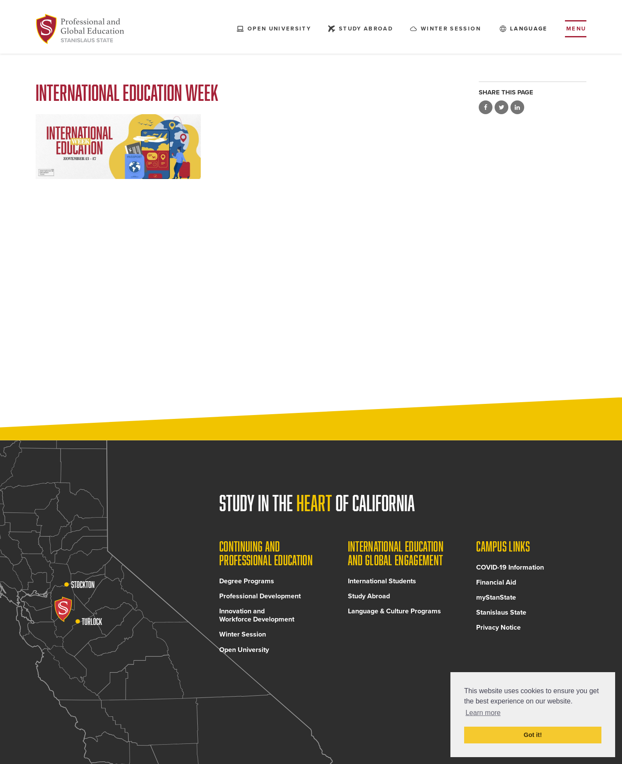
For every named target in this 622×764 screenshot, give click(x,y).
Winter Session (242, 640)
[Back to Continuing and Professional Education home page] (82, 30)
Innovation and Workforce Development (256, 620)
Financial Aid (496, 587)
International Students (382, 586)
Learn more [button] (483, 712)
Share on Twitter (501, 107)
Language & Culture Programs (394, 616)
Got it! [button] (533, 734)
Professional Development (260, 601)
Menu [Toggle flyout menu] (576, 29)
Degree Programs (246, 586)
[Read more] (118, 146)
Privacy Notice (498, 633)
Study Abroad (369, 601)
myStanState (496, 602)
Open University (244, 655)
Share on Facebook (485, 107)
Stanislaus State (501, 617)
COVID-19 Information (510, 572)
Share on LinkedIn (517, 107)
